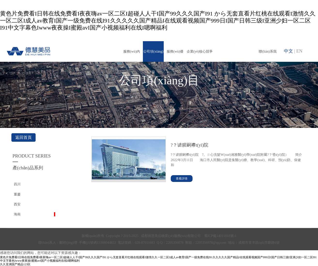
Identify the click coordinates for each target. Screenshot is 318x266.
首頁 (88, 72)
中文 (288, 51)
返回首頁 (23, 137)
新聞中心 (224, 72)
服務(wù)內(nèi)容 (131, 55)
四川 (17, 184)
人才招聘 (246, 72)
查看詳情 (181, 178)
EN (299, 51)
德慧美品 (110, 72)
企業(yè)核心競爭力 (200, 55)
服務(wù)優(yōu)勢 (175, 55)
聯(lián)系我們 (267, 55)
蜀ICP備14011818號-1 (220, 236)
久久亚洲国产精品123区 (15, 264)
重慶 (17, 194)
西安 (17, 204)
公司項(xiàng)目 (153, 55)
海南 (17, 214)
